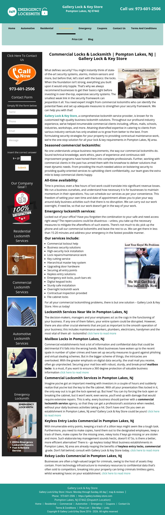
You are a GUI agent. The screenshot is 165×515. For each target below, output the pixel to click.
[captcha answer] (25, 158)
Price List (77, 39)
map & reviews (116, 492)
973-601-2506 (148, 8)
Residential (46, 28)
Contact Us (119, 28)
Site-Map (96, 508)
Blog (90, 39)
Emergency (85, 28)
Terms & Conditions (66, 508)
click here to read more (101, 333)
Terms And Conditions (144, 28)
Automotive (28, 28)
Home (11, 28)
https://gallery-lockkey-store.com (95, 496)
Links (106, 508)
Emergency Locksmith (22, 396)
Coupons (102, 28)
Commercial (66, 28)
